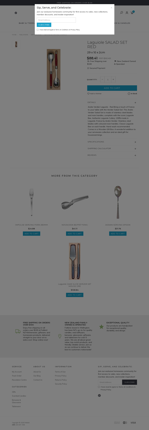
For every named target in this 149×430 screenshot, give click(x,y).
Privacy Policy (75, 30)
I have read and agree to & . (58, 30)
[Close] (111, 7)
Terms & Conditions (62, 30)
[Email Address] (56, 20)
